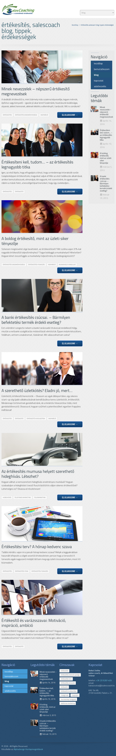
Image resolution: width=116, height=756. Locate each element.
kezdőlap (98, 63)
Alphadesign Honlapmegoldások (28, 749)
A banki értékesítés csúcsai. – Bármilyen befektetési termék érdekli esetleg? (106, 183)
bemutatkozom (102, 69)
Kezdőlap (75, 25)
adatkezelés (100, 86)
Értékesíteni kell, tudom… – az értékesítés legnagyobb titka (106, 135)
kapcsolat (98, 80)
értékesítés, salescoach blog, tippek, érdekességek (97, 25)
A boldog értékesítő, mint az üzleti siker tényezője (105, 158)
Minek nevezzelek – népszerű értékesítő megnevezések (106, 112)
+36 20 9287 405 (104, 680)
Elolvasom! (70, 115)
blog (96, 75)
